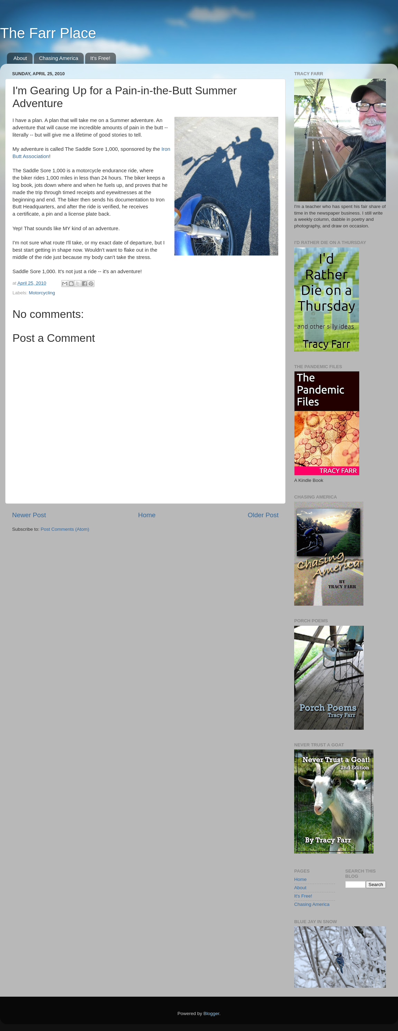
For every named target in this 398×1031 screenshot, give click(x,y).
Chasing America (58, 58)
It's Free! (100, 58)
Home (146, 515)
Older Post (263, 515)
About (20, 58)
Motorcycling (42, 292)
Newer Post (29, 515)
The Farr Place (48, 33)
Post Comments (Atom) (65, 529)
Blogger (211, 1013)
